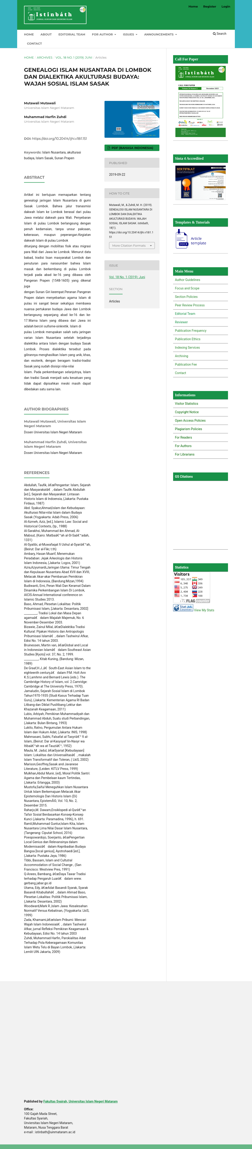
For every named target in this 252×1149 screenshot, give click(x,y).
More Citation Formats (129, 245)
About (46, 34)
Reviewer (181, 322)
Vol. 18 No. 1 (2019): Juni (74, 57)
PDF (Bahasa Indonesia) (132, 148)
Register (209, 6)
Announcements (159, 34)
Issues (129, 34)
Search (219, 33)
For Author (103, 34)
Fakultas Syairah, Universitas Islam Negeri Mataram (80, 1101)
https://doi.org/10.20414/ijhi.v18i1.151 (59, 139)
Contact (34, 43)
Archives (44, 57)
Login (226, 6)
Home (29, 34)
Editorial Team (72, 34)
